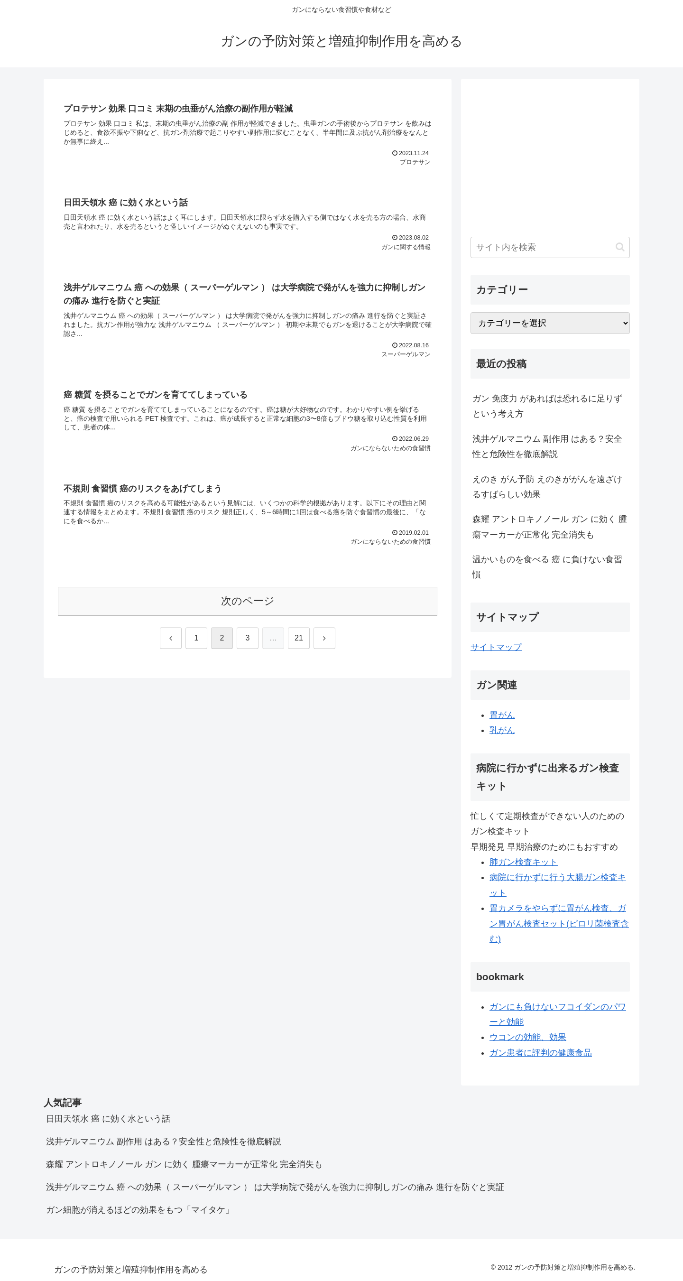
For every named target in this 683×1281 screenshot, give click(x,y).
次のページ (248, 601)
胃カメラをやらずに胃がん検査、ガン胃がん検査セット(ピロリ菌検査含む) (559, 923)
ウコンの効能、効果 (527, 1037)
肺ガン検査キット (523, 862)
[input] (550, 247)
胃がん (502, 715)
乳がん (502, 730)
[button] (620, 246)
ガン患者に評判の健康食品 (540, 1053)
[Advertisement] (550, 154)
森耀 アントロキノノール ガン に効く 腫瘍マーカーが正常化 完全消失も (549, 526)
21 (299, 638)
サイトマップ (496, 647)
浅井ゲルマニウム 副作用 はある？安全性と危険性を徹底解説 (547, 446)
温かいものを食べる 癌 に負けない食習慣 (547, 567)
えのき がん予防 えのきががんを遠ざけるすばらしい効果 (547, 486)
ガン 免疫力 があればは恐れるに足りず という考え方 (547, 406)
